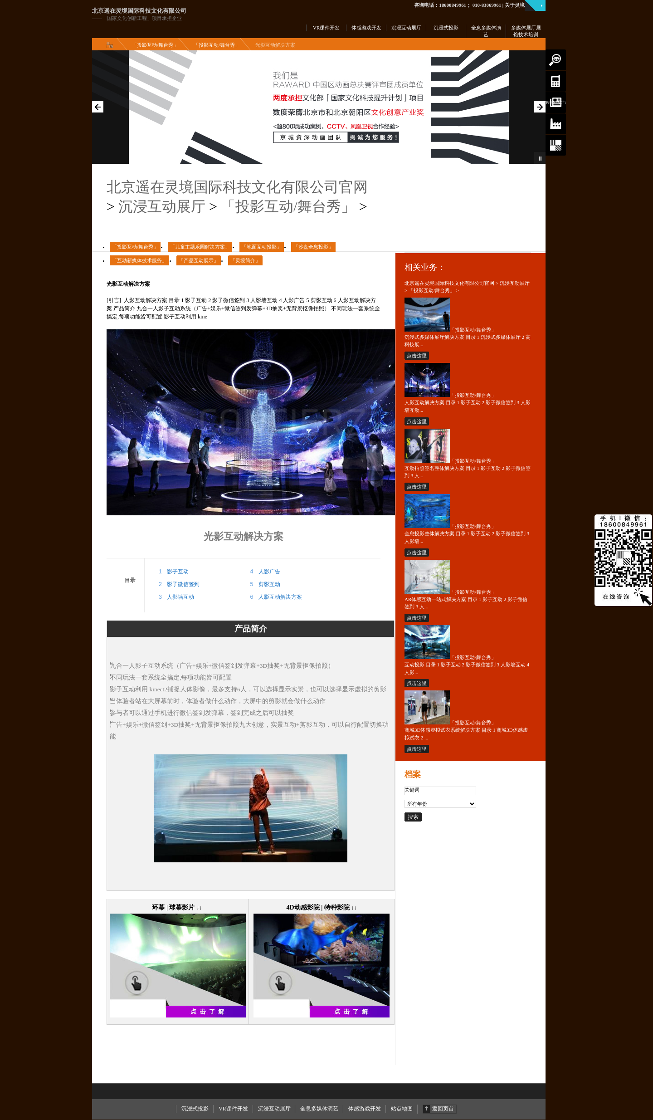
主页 (112, 44)
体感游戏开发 (364, 1108)
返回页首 (443, 1108)
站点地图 (402, 1108)
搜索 (556, 59)
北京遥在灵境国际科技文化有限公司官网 (237, 187)
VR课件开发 (233, 1108)
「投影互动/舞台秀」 (155, 45)
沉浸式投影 (195, 1108)
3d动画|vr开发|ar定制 (556, 81)
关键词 (411, 789)
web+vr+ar (556, 102)
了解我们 (556, 145)
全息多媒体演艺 (319, 1108)
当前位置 (556, 123)
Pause (540, 158)
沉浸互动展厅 (161, 207)
